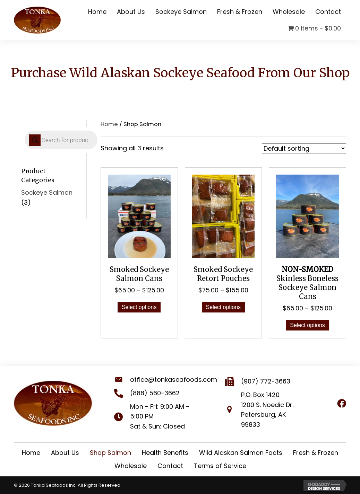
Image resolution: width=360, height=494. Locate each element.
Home (109, 124)
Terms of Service (220, 465)
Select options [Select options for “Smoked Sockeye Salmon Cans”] (139, 307)
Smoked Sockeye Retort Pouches (223, 274)
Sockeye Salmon (46, 192)
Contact (170, 465)
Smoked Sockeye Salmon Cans (139, 274)
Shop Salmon (110, 452)
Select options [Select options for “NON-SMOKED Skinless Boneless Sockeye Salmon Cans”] (307, 325)
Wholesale (130, 465)
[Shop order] (304, 148)
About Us (65, 452)
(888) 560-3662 (148, 393)
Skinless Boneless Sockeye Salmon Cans (307, 283)
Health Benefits (165, 452)
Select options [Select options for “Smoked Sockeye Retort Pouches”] (223, 307)
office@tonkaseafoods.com (166, 379)
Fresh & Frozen (315, 452)
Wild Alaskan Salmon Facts (240, 452)
